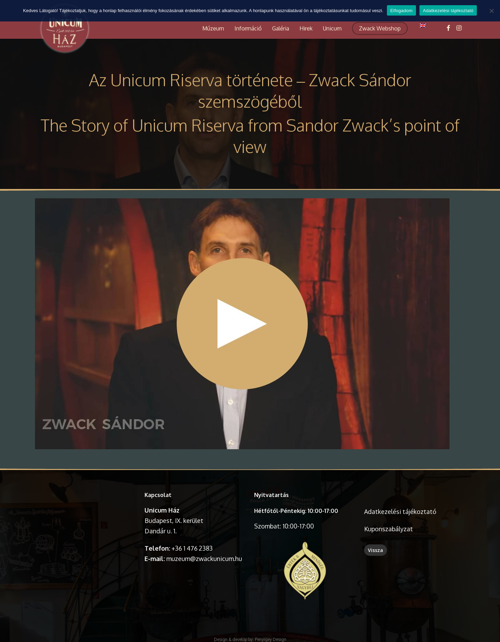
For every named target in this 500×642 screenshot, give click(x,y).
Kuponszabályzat (388, 529)
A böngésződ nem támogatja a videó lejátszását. (85, 514)
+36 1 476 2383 (192, 548)
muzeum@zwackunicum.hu (204, 558)
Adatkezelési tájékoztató (400, 511)
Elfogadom (401, 10)
